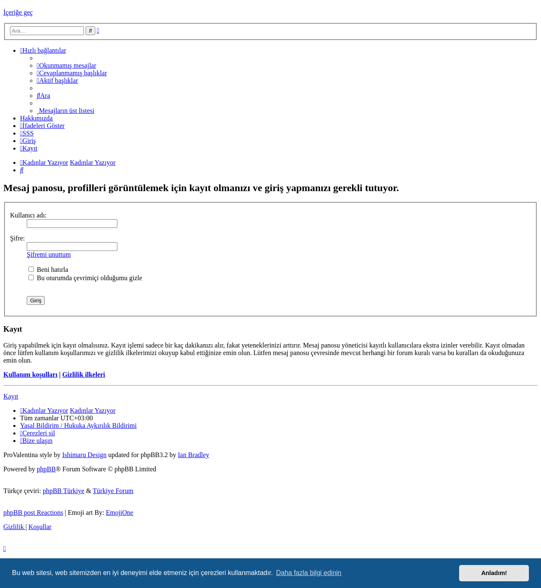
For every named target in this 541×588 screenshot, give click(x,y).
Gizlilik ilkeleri (83, 374)
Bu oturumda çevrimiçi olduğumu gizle (85, 277)
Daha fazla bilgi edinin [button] (309, 572)
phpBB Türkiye (63, 490)
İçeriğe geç (18, 12)
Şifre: (17, 238)
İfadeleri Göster (42, 125)
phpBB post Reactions (33, 512)
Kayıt (10, 396)
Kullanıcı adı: (28, 215)
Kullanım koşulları (30, 374)
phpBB (46, 469)
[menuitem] (66, 65)
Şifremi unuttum (49, 254)
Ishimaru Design (84, 454)
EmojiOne (119, 512)
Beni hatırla (48, 269)
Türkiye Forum (113, 490)
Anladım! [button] (494, 573)
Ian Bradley (193, 454)
